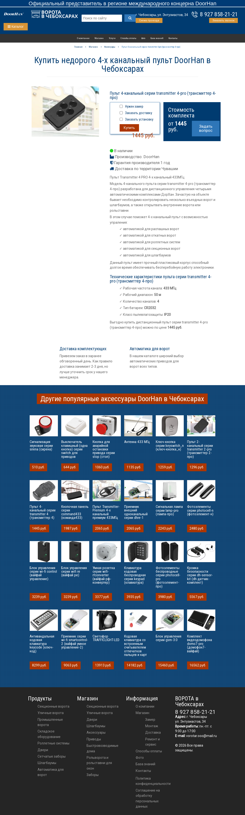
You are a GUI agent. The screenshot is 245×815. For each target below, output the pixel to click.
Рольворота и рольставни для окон (99, 763)
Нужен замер (134, 106)
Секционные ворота (53, 706)
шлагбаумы (96, 726)
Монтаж (151, 726)
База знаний (156, 38)
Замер (150, 719)
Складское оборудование (49, 733)
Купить (129, 128)
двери (92, 719)
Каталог (16, 26)
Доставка (153, 732)
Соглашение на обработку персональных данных (148, 798)
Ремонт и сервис (152, 741)
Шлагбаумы (47, 763)
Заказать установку (139, 119)
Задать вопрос (205, 128)
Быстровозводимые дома (102, 748)
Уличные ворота (51, 713)
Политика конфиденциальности (153, 781)
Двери (43, 750)
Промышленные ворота (50, 722)
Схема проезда (149, 20)
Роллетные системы (53, 743)
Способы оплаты (128, 38)
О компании (83, 38)
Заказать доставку (138, 113)
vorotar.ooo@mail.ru (201, 736)
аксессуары (96, 732)
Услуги (112, 38)
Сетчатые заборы (52, 756)
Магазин (99, 38)
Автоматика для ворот (51, 772)
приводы (94, 739)
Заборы (93, 775)
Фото (143, 38)
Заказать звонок (223, 20)
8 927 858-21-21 (219, 14)
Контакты (173, 38)
